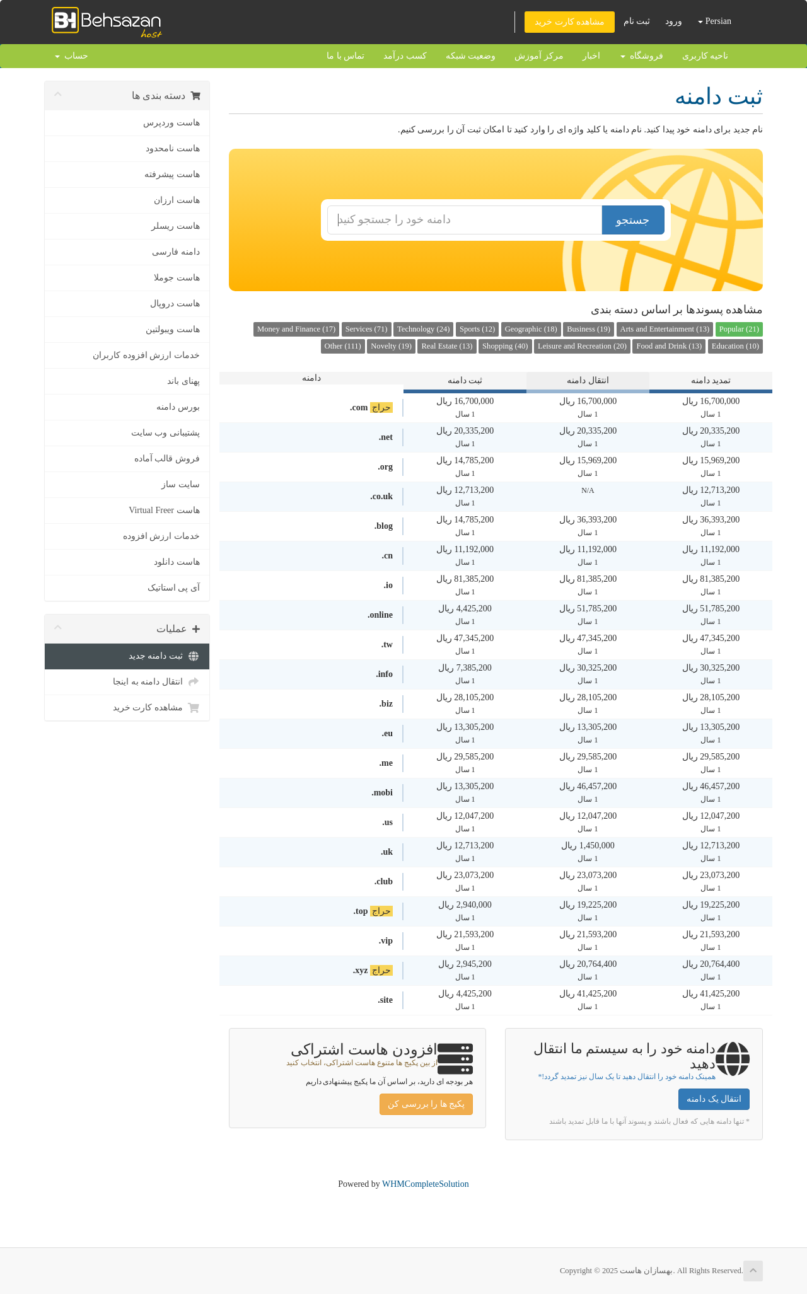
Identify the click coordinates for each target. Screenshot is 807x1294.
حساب (71, 56)
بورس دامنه (178, 407)
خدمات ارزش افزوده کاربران (146, 355)
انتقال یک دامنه (714, 1099)
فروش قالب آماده (167, 458)
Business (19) (588, 329)
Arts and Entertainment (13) (665, 329)
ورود (673, 21)
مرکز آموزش (539, 56)
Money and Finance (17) (296, 329)
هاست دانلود (177, 562)
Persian (714, 21)
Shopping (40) (505, 346)
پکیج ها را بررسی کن (426, 1104)
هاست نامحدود (173, 148)
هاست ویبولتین (173, 329)
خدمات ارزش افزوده (161, 536)
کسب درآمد (405, 56)
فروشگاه (641, 56)
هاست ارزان (177, 200)
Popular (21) (739, 329)
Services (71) (366, 329)
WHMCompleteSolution (425, 1184)
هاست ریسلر (175, 226)
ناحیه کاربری (705, 56)
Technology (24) (423, 329)
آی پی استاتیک (174, 587)
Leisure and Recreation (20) (582, 346)
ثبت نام (637, 21)
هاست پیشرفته (172, 174)
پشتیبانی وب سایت (165, 432)
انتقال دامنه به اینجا (156, 682)
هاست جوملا (177, 277)
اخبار (591, 56)
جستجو (632, 220)
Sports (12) (477, 329)
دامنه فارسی (176, 252)
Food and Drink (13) (669, 346)
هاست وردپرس (171, 122)
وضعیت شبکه (471, 56)
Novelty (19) (391, 346)
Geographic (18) (531, 329)
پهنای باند (183, 381)
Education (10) (735, 346)
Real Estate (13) (446, 346)
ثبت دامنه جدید (164, 656)
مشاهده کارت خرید (570, 21)
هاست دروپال (175, 303)
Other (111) (343, 346)
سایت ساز (180, 484)
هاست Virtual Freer (164, 510)
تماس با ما (345, 56)
